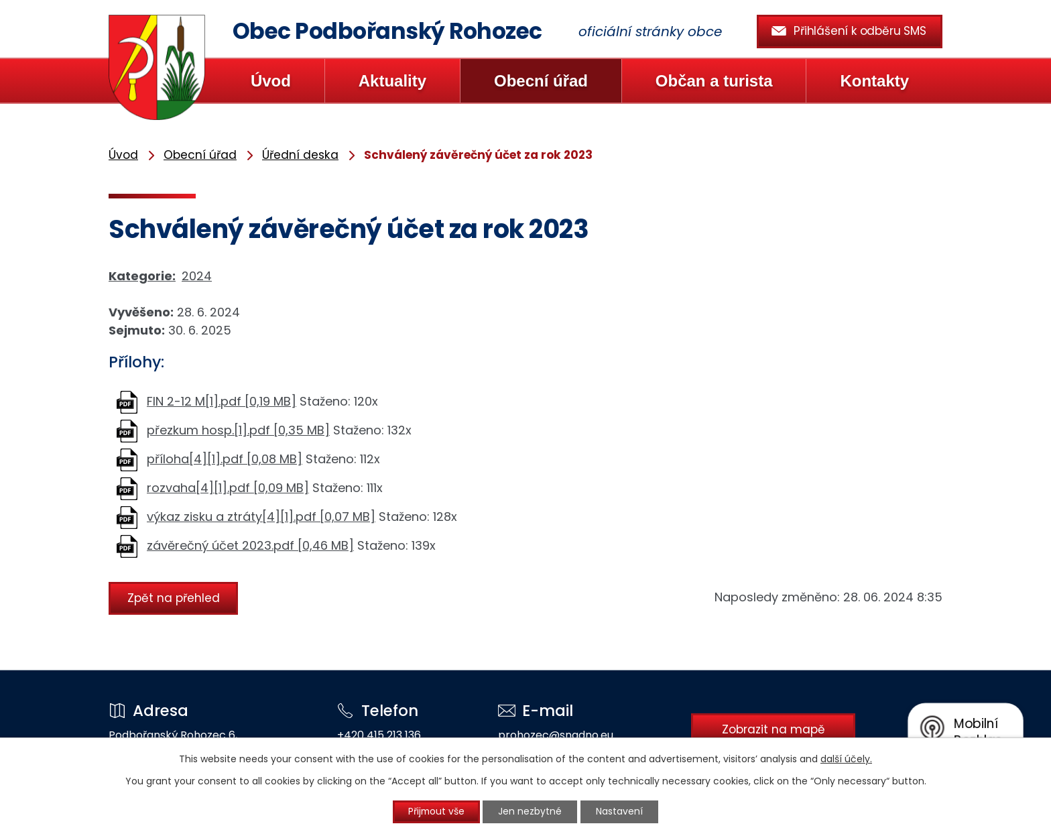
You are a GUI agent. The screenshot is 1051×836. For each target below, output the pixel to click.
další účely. (846, 758)
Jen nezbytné (531, 812)
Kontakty (874, 81)
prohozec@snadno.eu (553, 735)
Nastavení (621, 812)
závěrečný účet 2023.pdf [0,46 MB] (250, 545)
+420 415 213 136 (378, 735)
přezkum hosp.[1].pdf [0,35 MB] (238, 430)
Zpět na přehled (174, 598)
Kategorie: (142, 275)
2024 (197, 275)
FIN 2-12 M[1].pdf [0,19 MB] (221, 401)
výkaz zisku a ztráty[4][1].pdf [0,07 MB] (261, 516)
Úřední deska (300, 155)
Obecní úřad (541, 81)
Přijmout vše (436, 812)
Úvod (271, 81)
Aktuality (392, 81)
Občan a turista (714, 81)
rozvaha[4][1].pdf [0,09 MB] (228, 487)
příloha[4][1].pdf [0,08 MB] (224, 459)
